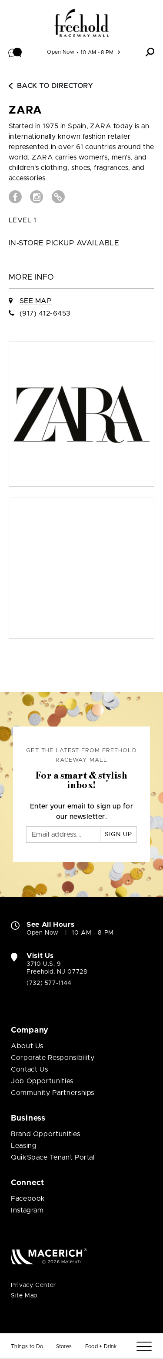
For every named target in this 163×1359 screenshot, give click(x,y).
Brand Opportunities (45, 1134)
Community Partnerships (52, 1092)
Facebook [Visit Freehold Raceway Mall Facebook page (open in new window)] (28, 1198)
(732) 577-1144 (49, 983)
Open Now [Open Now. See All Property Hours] (43, 933)
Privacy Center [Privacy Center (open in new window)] (33, 1285)
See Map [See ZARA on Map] (36, 300)
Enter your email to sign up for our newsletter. (81, 811)
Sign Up (118, 834)
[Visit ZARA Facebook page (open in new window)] (15, 196)
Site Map (24, 1296)
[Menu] (144, 1346)
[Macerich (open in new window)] (49, 1256)
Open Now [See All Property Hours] (60, 52)
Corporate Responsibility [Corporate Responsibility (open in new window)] (52, 1057)
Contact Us (29, 1069)
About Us (27, 1046)
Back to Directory (51, 85)
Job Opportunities (42, 1081)
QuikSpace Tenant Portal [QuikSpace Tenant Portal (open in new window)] (53, 1157)
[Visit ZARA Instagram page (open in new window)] (36, 196)
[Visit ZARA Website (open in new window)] (58, 196)
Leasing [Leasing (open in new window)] (24, 1145)
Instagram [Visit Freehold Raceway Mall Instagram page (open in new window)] (27, 1210)
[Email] (63, 834)
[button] (15, 52)
